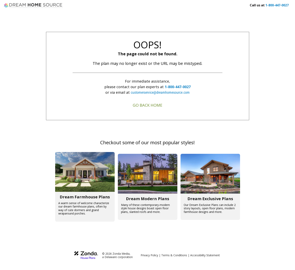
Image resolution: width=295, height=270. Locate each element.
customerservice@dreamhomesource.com (160, 92)
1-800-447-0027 (178, 86)
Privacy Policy (149, 255)
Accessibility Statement (205, 255)
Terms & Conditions (174, 255)
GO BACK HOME (147, 105)
